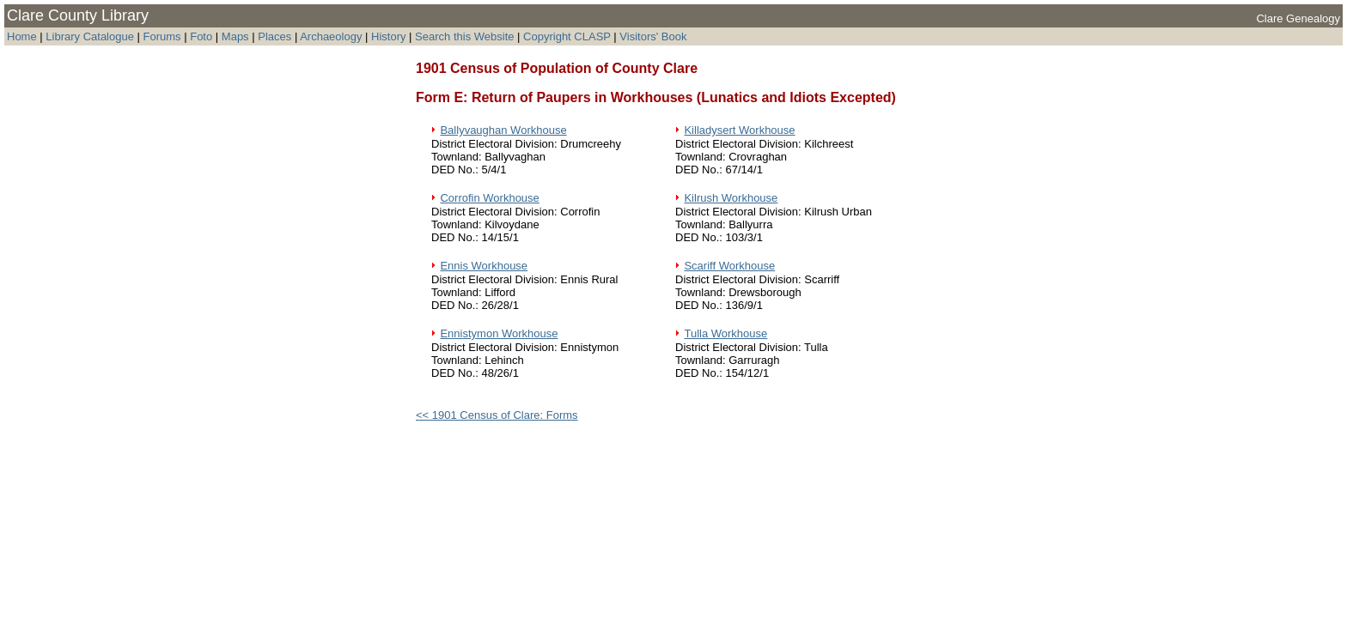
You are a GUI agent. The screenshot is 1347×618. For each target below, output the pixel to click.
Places (274, 36)
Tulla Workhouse (725, 333)
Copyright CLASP (567, 36)
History (388, 36)
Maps (235, 36)
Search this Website (464, 36)
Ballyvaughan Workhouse (503, 130)
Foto (203, 36)
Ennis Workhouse (483, 265)
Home (22, 36)
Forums (162, 36)
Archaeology (331, 36)
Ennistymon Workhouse (499, 333)
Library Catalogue (90, 36)
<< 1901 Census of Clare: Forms (497, 415)
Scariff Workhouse (729, 265)
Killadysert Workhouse (739, 130)
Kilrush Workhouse (730, 197)
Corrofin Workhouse (489, 197)
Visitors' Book (652, 36)
